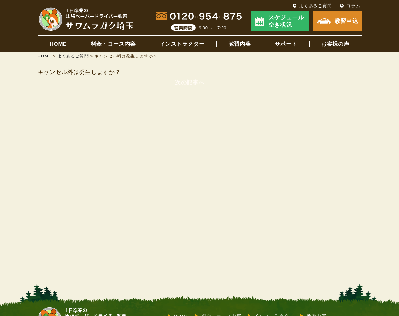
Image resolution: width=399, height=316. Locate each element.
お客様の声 (335, 44)
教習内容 (240, 44)
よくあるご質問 (315, 5)
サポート (286, 44)
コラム (353, 5)
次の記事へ (190, 82)
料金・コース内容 (113, 44)
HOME (58, 44)
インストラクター (182, 44)
